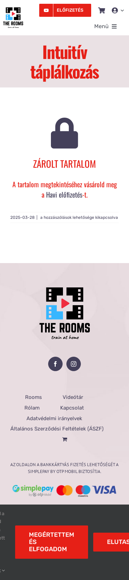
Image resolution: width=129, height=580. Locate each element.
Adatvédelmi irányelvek (54, 418)
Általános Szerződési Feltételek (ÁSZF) (57, 429)
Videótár (73, 397)
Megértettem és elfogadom (51, 542)
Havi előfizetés (64, 194)
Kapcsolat (72, 408)
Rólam (32, 408)
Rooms (33, 397)
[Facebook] (55, 364)
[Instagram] (73, 364)
